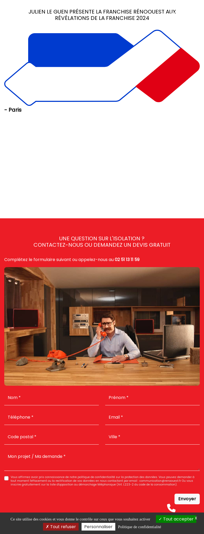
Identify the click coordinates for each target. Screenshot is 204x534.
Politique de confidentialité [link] (139, 527)
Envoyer (187, 499)
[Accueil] (9, 13)
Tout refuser (61, 527)
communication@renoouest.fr (160, 481)
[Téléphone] (171, 508)
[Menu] (192, 13)
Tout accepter (176, 519)
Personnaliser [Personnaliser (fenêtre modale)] (98, 527)
